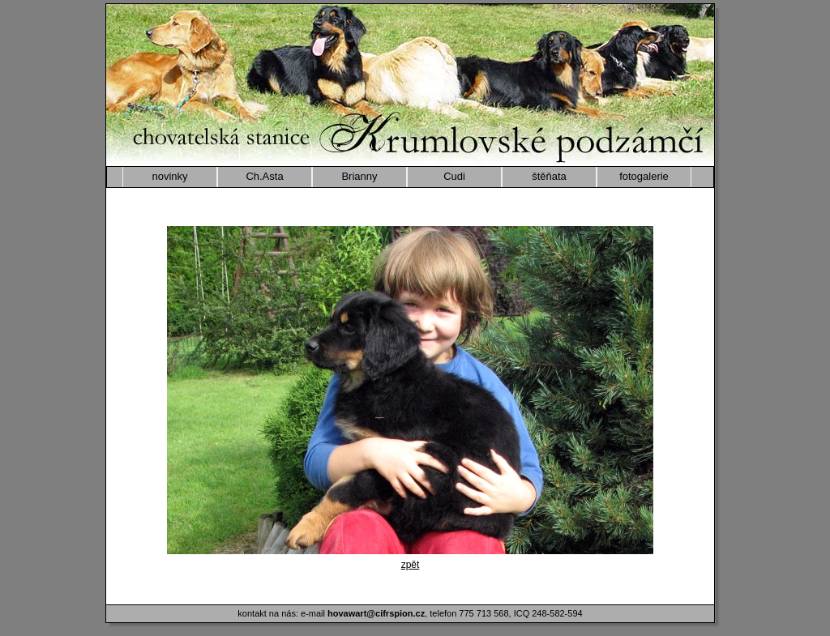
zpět (410, 564)
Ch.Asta (264, 176)
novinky (169, 176)
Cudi (454, 176)
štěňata (549, 176)
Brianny (359, 176)
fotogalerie (644, 176)
